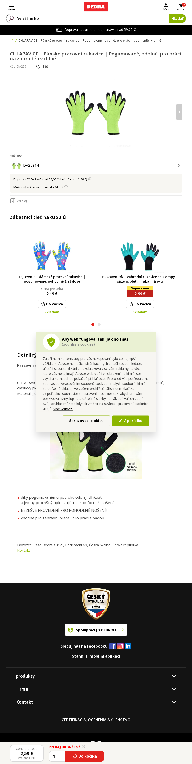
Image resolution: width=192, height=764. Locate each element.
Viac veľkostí (63, 409)
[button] (93, 325)
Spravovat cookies (86, 420)
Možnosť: (16, 156)
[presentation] (179, 112)
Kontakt (23, 550)
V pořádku (130, 420)
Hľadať (177, 18)
